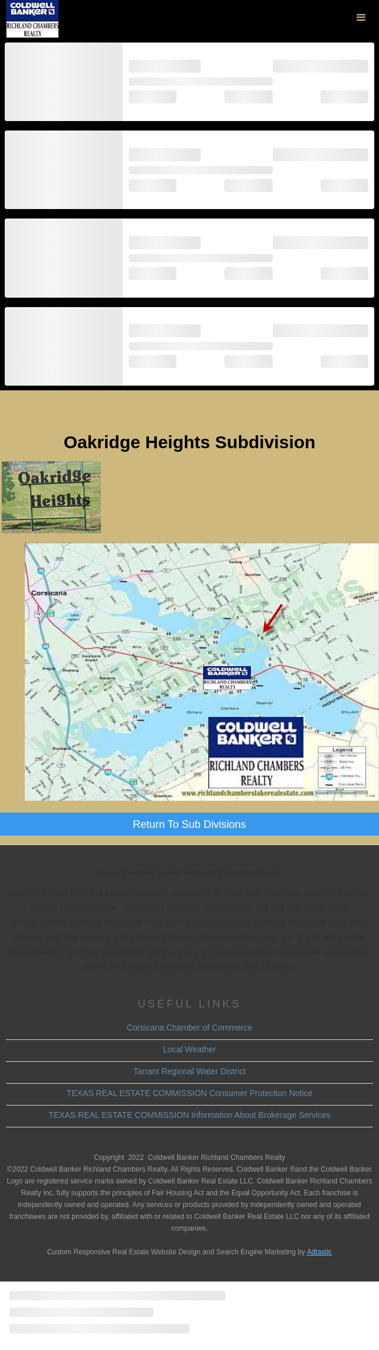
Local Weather (189, 1049)
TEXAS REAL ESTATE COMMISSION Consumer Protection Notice (190, 1093)
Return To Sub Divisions (189, 824)
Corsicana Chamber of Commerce (189, 1027)
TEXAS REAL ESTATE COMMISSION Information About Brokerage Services (189, 1115)
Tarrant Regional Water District (189, 1071)
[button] (361, 17)
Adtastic (319, 1252)
